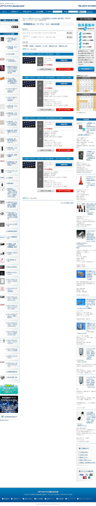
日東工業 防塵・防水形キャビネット (12, 140)
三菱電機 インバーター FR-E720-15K (90, 153)
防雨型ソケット (82, 425)
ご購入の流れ (84, 452)
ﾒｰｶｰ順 (45, 46)
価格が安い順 (53, 46)
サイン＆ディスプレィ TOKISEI (12, 289)
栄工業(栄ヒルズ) (12, 260)
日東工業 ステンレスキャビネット (12, 114)
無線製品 (90, 214)
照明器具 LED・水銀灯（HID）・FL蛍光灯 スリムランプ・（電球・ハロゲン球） (12, 192)
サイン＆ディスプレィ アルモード (12, 281)
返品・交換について (86, 460)
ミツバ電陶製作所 (12, 237)
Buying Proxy (4, 420)
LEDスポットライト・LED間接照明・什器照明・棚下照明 (12, 204)
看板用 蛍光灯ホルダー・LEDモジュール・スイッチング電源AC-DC (13, 69)
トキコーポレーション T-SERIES (12, 98)
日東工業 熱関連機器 (12, 155)
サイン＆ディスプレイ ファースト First (12, 307)
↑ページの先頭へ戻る (67, 202)
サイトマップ (71, 499)
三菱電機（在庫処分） (84, 134)
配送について (84, 457)
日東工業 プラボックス (12, 106)
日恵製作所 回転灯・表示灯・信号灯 (12, 163)
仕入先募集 (39, 499)
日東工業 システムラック (12, 148)
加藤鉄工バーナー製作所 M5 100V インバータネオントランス (91, 327)
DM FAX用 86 (12, 377)
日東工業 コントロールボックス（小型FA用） (12, 123)
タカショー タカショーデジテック (12, 364)
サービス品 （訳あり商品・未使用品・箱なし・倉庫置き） (12, 81)
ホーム (24, 18)
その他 (89, 279)
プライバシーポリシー (85, 499)
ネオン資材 (11, 54)
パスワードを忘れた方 (89, 11)
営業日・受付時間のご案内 (87, 462)
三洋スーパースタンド (12, 356)
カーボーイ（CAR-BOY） (12, 60)
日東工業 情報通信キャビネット (12, 132)
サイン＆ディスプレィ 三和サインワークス (12, 333)
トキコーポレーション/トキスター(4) (44, 33)
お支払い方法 (84, 454)
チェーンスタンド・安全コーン (90, 185)
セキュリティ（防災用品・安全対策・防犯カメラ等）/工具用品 (13, 215)
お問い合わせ (28, 499)
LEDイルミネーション (12, 273)
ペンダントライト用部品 (85, 308)
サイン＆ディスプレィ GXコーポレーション (13, 298)
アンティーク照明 (12, 224)
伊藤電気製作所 (12, 371)
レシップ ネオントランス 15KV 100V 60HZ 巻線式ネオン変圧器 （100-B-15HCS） (90, 354)
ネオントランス (82, 333)
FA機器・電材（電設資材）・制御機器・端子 (12, 245)
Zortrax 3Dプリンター (13, 253)
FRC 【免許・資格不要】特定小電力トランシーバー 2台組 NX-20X (91, 207)
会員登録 (61, 499)
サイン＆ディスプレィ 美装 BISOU (12, 315)
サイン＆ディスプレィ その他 (12, 349)
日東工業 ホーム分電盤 (12, 47)
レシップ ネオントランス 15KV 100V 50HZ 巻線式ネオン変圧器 (90, 380)
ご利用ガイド (17, 499)
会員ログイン (50, 499)
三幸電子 (10, 177)
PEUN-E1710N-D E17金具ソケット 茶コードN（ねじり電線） (91, 303)
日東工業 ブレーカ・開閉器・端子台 (12, 39)
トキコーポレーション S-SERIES (12, 90)
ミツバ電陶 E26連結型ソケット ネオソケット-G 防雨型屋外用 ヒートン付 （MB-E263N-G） (91, 417)
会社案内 (6, 499)
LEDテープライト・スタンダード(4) (44, 37)
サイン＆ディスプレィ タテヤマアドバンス (12, 324)
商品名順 (38, 46)
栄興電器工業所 (12, 231)
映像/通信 (10, 183)
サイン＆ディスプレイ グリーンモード (12, 341)
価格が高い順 (63, 46)
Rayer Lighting (12, 267)
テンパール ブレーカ (12, 171)
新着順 (32, 46)
